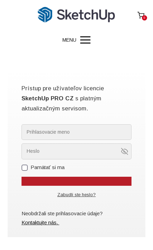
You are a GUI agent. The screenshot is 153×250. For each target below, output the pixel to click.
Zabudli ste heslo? (76, 194)
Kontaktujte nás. (40, 222)
